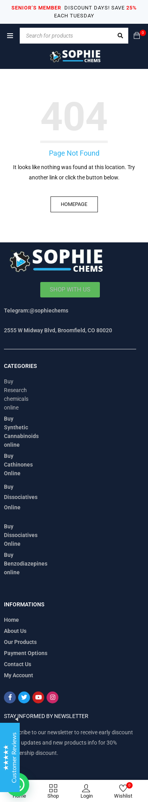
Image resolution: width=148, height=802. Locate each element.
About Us (15, 631)
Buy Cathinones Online (18, 464)
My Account (18, 675)
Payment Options (25, 653)
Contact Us (17, 664)
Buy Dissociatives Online (20, 497)
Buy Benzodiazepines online (25, 563)
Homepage (74, 204)
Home (11, 620)
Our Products (20, 642)
